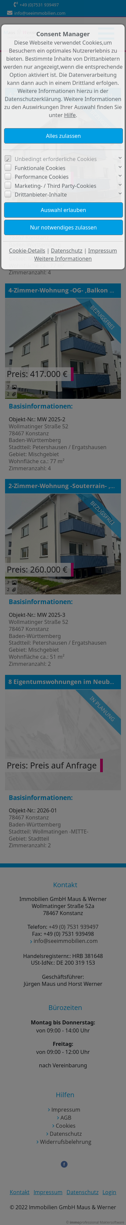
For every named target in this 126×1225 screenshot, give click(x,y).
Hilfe (70, 115)
